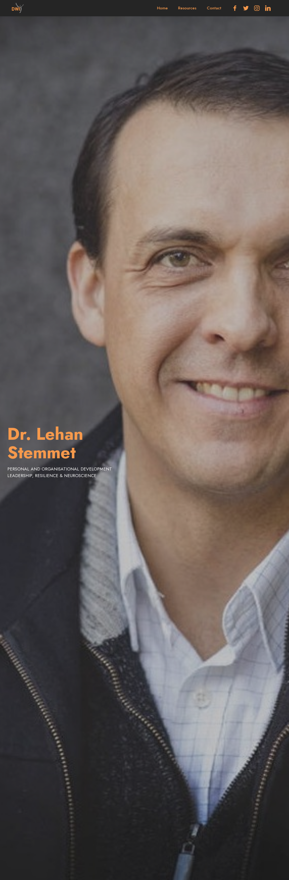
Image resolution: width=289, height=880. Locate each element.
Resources (187, 8)
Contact (214, 8)
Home (162, 8)
